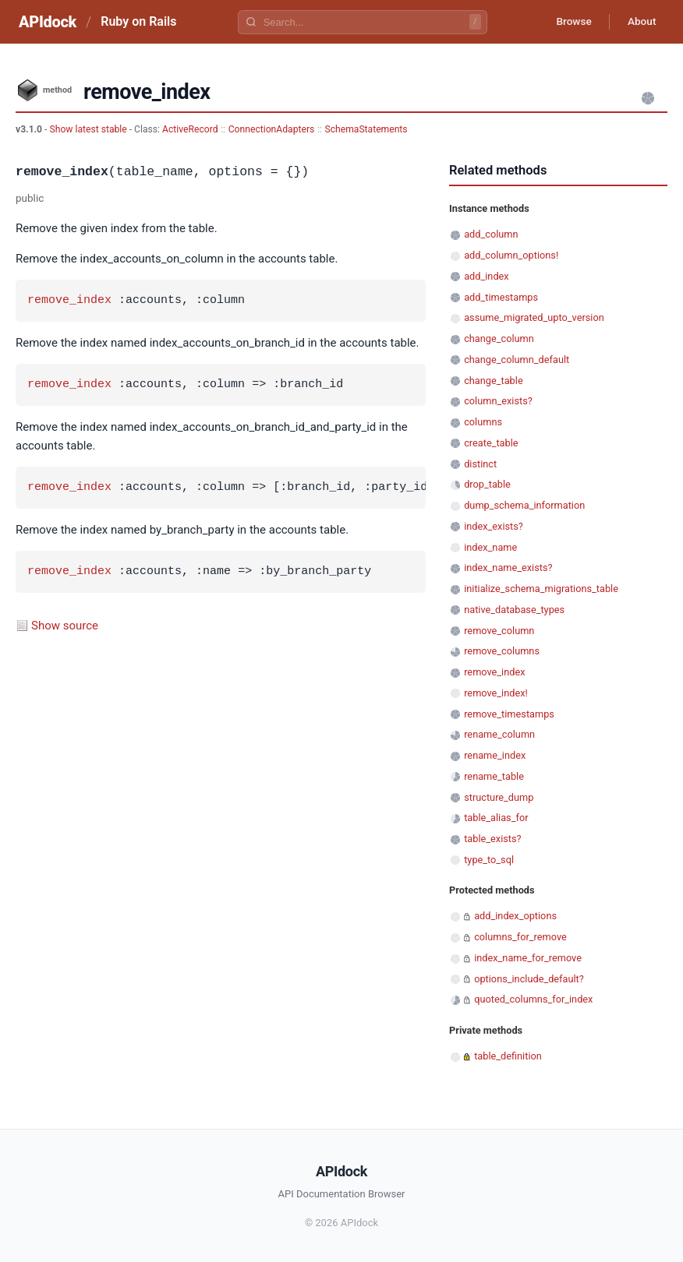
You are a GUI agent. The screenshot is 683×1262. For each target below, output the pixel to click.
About (640, 22)
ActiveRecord (190, 129)
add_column (491, 234)
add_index (486, 276)
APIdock (47, 21)
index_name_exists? (508, 567)
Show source (64, 626)
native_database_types (514, 609)
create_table (491, 443)
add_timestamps (501, 297)
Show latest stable (89, 129)
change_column (499, 338)
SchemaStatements (365, 129)
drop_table (487, 484)
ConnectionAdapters (271, 129)
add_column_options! (511, 255)
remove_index (69, 300)
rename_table (494, 776)
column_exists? (498, 401)
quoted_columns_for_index (533, 999)
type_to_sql (489, 859)
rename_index (495, 755)
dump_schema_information (524, 505)
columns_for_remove (520, 937)
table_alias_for (496, 817)
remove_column (499, 630)
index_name (490, 547)
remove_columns (502, 651)
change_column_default (516, 359)
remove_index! (496, 693)
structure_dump (498, 797)
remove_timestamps (509, 714)
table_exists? (492, 838)
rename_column (499, 734)
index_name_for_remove (528, 958)
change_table (493, 380)
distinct (480, 464)
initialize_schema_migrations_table (541, 588)
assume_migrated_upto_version (534, 317)
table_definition (508, 1056)
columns (483, 422)
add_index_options (515, 916)
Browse (569, 22)
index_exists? (493, 526)
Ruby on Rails (138, 21)
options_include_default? (529, 979)
